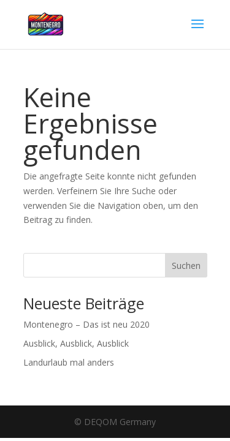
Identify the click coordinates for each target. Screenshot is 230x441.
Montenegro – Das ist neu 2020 (86, 324)
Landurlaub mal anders (68, 362)
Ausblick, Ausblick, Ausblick (76, 343)
